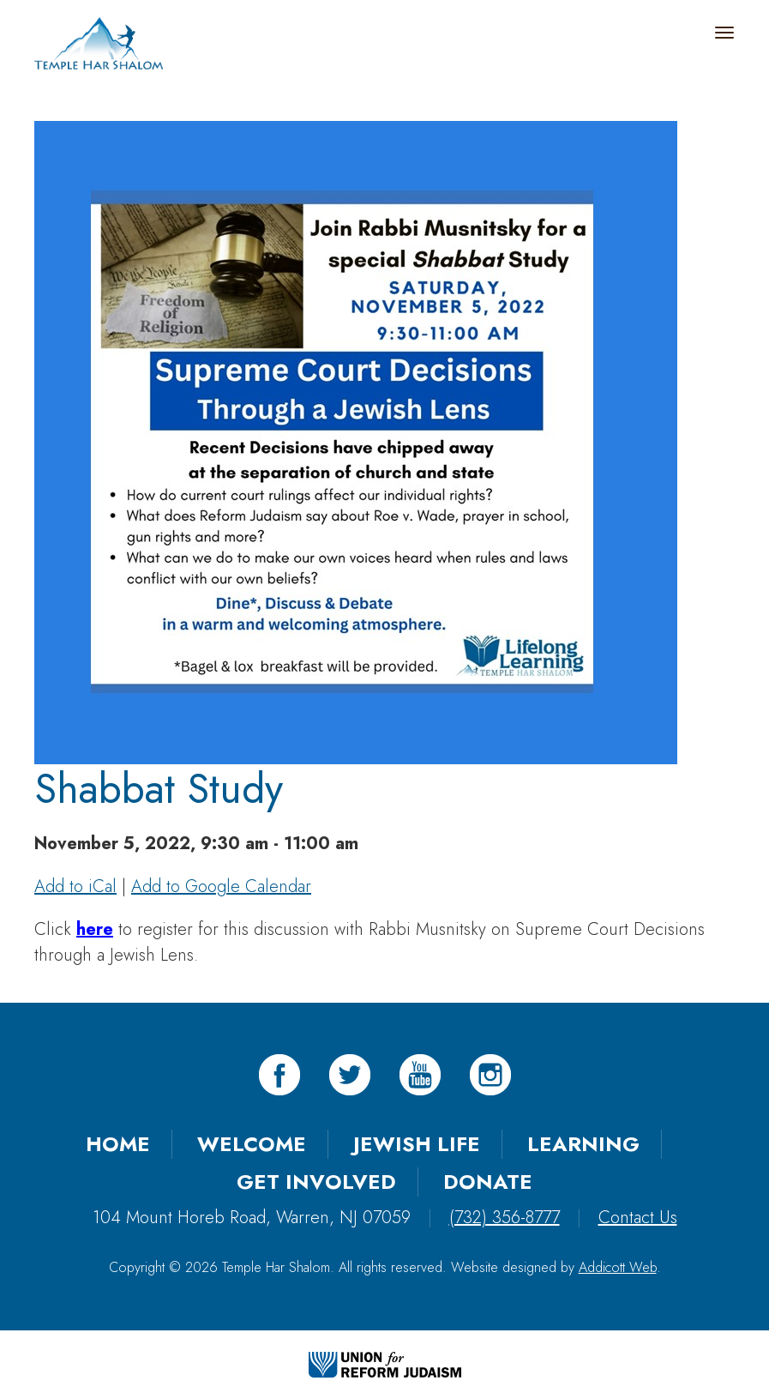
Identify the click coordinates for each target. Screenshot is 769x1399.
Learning (583, 1144)
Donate (487, 1182)
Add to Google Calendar (221, 886)
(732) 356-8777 (504, 1217)
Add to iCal (75, 886)
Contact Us (637, 1217)
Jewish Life (416, 1144)
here (94, 929)
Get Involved (316, 1182)
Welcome (251, 1144)
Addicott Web (618, 1267)
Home (118, 1144)
